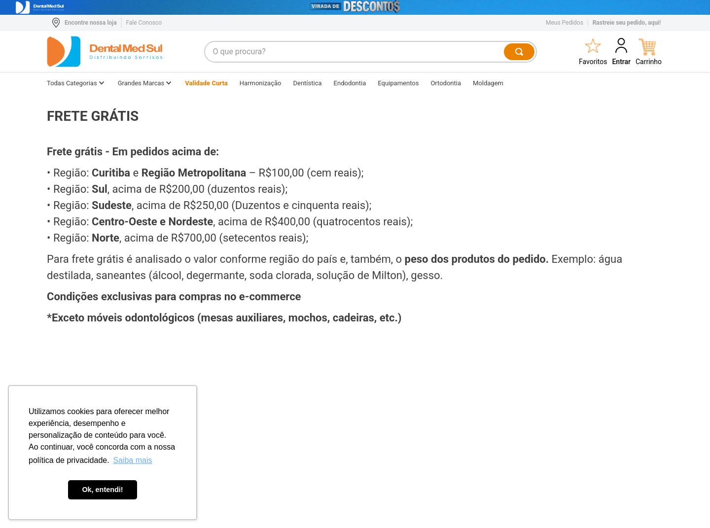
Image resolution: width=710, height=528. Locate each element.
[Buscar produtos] (519, 51)
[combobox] (370, 52)
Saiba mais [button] (132, 460)
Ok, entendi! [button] (102, 489)
